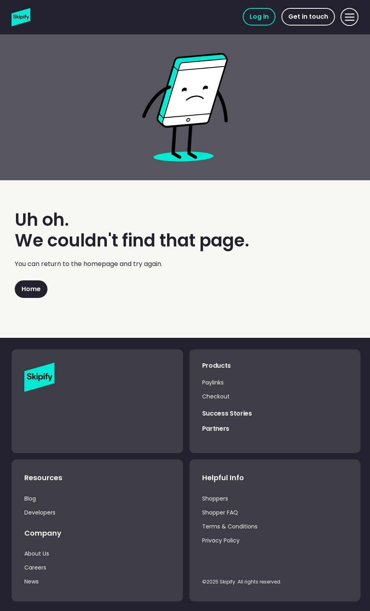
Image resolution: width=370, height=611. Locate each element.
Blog (30, 499)
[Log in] (259, 17)
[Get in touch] (308, 17)
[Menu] (349, 17)
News (31, 581)
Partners (215, 428)
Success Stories (227, 413)
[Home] (31, 289)
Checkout (216, 396)
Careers (35, 568)
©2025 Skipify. (220, 581)
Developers (39, 512)
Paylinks (213, 382)
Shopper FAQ (220, 512)
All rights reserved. (259, 581)
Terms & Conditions (230, 526)
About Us (36, 554)
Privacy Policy (221, 540)
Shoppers (215, 499)
